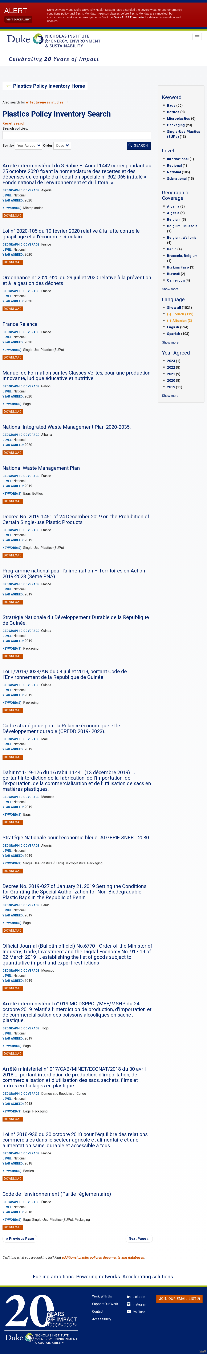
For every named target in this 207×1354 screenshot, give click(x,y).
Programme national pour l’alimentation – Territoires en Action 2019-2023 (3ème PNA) (74, 573)
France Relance (20, 324)
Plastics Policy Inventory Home (49, 86)
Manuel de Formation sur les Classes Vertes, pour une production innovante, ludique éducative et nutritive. (77, 375)
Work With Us (102, 1296)
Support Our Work (105, 1304)
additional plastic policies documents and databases (103, 1258)
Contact (97, 1312)
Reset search (14, 123)
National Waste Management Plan (41, 468)
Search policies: (15, 128)
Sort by (8, 146)
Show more (170, 289)
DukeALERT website (129, 17)
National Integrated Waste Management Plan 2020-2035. (67, 427)
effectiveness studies (45, 102)
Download (13, 215)
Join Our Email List (179, 1299)
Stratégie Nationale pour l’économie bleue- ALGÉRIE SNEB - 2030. (76, 838)
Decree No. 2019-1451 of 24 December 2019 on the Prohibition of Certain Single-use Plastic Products (76, 519)
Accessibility (101, 1319)
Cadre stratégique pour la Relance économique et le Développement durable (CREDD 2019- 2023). (61, 728)
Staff (202, 1351)
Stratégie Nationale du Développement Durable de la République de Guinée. (76, 620)
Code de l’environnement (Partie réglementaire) (57, 1194)
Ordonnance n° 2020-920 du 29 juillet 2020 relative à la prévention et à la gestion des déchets (77, 280)
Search (138, 146)
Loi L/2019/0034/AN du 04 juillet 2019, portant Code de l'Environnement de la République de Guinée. (65, 674)
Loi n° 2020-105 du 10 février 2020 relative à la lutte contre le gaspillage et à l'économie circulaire (71, 233)
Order (48, 146)
